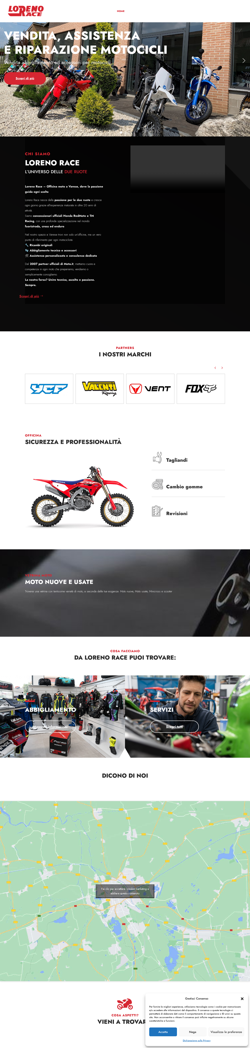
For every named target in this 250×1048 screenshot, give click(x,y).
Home (120, 11)
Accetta (163, 1032)
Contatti (233, 11)
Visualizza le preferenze (226, 1032)
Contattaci (125, 1038)
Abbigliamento (172, 11)
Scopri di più (45, 611)
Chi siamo (134, 11)
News (221, 11)
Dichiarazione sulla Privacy (197, 1040)
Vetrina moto (151, 11)
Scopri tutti (112, 726)
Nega (192, 1032)
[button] (242, 999)
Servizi (188, 11)
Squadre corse (205, 11)
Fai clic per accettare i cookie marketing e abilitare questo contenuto (125, 891)
